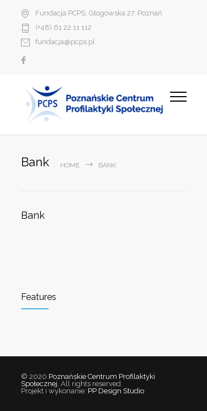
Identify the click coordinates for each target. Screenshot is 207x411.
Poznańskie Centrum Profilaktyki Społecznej (88, 380)
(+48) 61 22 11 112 (63, 27)
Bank (33, 215)
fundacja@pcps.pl (65, 42)
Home (69, 165)
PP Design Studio (116, 391)
